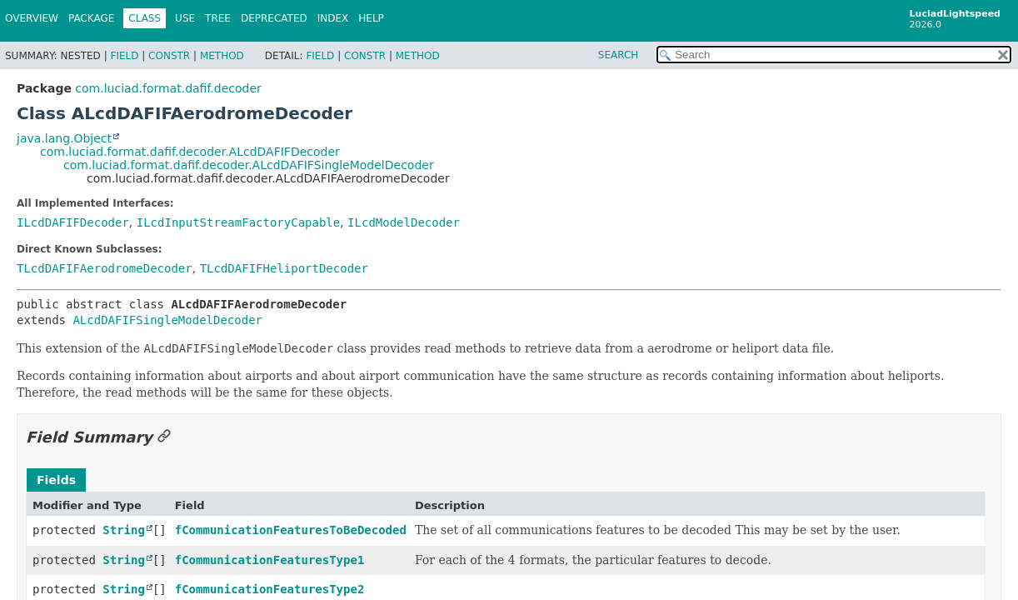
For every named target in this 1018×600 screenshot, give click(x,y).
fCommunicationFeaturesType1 (270, 560)
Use (185, 18)
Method (222, 56)
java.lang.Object (64, 138)
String (123, 530)
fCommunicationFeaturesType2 (270, 589)
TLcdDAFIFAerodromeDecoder (104, 268)
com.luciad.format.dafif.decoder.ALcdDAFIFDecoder (190, 151)
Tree (218, 18)
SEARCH (618, 55)
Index (333, 18)
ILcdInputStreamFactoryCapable (238, 222)
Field (124, 56)
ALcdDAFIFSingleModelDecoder (167, 320)
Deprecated (274, 18)
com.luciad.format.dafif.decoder (168, 88)
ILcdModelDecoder (403, 222)
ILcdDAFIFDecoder (73, 222)
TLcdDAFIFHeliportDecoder (284, 268)
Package (91, 18)
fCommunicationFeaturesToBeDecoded (291, 530)
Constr (169, 56)
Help (371, 18)
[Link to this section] (164, 437)
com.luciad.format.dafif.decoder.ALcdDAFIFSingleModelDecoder (248, 165)
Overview (31, 18)
